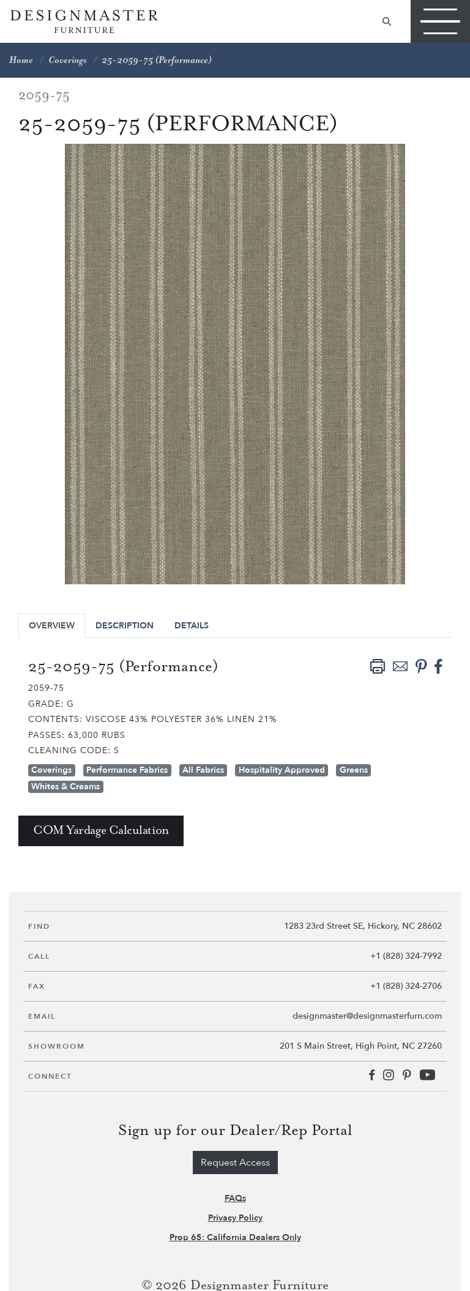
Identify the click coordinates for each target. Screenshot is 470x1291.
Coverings (67, 60)
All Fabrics (203, 770)
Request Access (235, 1162)
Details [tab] (191, 625)
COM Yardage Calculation (101, 831)
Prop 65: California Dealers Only (235, 1237)
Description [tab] (124, 625)
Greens (354, 770)
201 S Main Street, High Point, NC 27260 (361, 1046)
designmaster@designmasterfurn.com (367, 1016)
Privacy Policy (235, 1218)
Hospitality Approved (282, 770)
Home (21, 60)
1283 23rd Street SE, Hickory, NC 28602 (363, 926)
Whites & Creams (65, 786)
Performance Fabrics (127, 770)
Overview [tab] (52, 625)
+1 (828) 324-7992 (406, 956)
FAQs (235, 1198)
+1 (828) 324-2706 (406, 986)
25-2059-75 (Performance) (157, 60)
